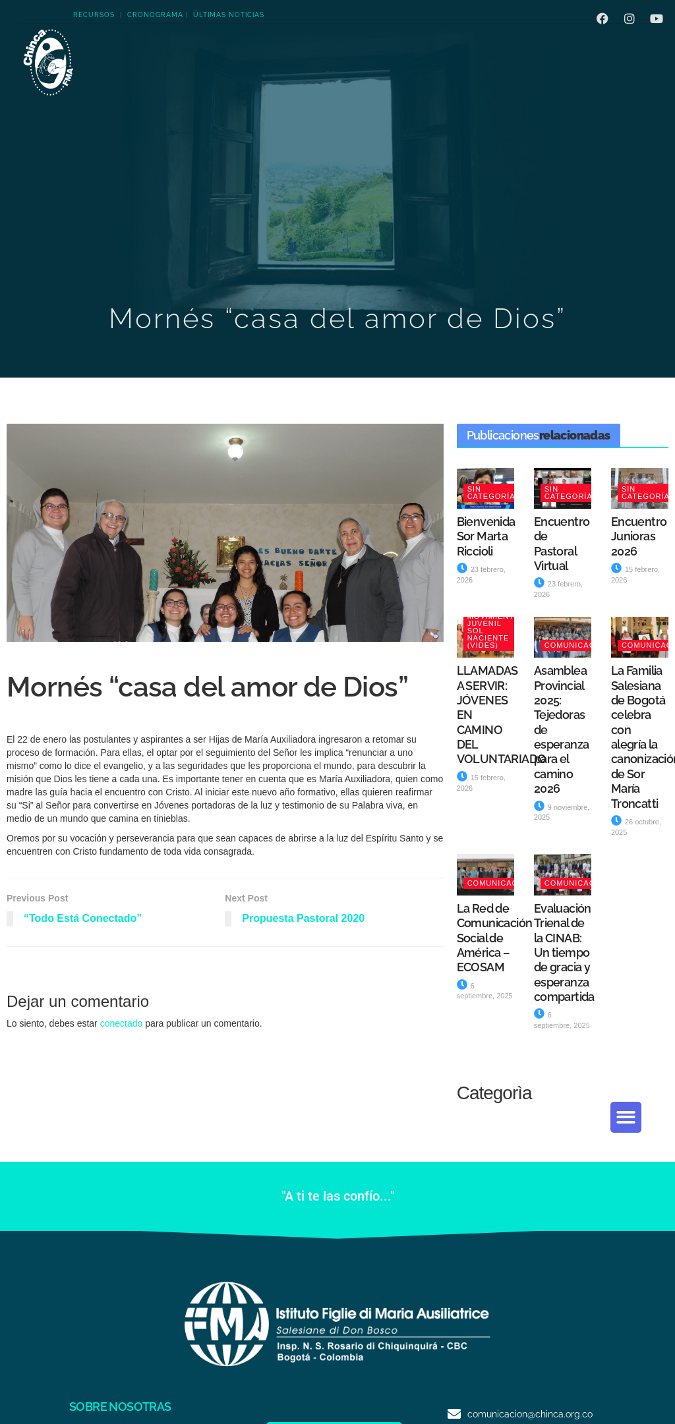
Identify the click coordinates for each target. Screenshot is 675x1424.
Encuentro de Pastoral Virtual (562, 544)
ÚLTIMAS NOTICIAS (228, 14)
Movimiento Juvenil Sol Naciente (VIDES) (494, 630)
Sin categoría (491, 492)
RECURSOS (94, 14)
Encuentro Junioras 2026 (639, 536)
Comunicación (577, 645)
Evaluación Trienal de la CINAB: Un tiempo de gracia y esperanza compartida (564, 952)
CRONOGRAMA (155, 14)
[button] (625, 1117)
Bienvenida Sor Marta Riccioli (486, 536)
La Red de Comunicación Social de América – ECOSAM (495, 938)
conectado (121, 1023)
